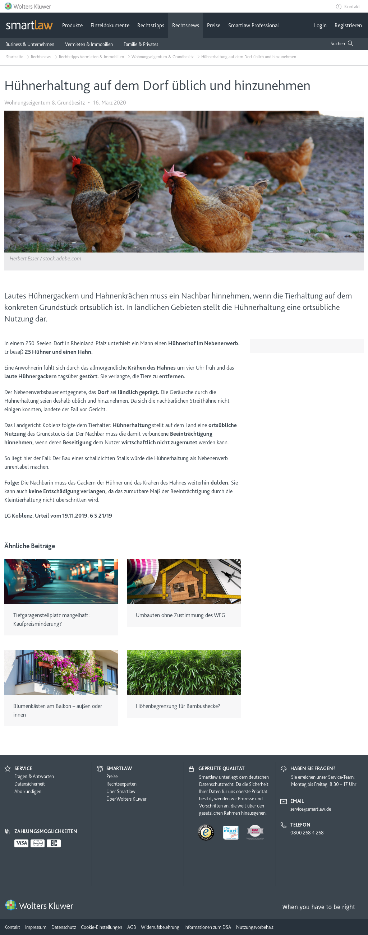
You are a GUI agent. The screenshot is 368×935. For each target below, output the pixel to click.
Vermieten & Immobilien (89, 44)
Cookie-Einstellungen (101, 927)
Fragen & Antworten (34, 776)
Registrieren (348, 25)
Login (320, 25)
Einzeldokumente (110, 25)
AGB (131, 927)
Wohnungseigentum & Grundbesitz (163, 56)
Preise (213, 25)
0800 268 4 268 (307, 833)
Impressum (35, 927)
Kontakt (352, 6)
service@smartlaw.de (310, 809)
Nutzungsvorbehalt (254, 927)
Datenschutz (63, 927)
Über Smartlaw (120, 791)
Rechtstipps (150, 25)
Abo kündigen (27, 791)
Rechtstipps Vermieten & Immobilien (91, 56)
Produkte (72, 25)
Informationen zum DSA (207, 927)
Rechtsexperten (121, 784)
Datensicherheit (29, 784)
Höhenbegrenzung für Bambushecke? (178, 706)
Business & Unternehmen (29, 44)
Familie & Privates (141, 44)
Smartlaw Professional (253, 25)
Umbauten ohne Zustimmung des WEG (180, 615)
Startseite (14, 56)
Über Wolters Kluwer (126, 799)
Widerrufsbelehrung (160, 927)
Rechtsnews (185, 25)
